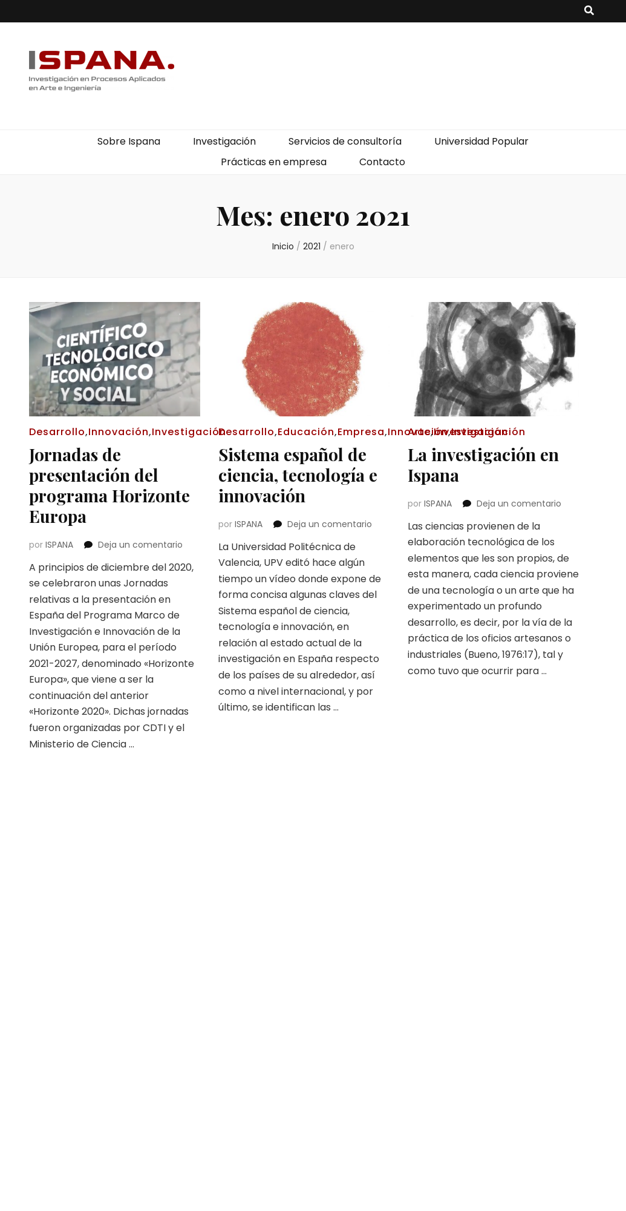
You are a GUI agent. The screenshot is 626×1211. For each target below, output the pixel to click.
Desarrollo (57, 432)
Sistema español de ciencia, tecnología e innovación (297, 475)
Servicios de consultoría (345, 141)
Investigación (224, 141)
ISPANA (59, 545)
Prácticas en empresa (274, 162)
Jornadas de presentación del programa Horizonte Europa (109, 485)
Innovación (118, 432)
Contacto (382, 162)
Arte (419, 432)
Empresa (361, 432)
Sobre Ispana (128, 141)
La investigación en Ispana (483, 464)
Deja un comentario (140, 545)
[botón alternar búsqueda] (589, 11)
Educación (306, 432)
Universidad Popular (481, 141)
